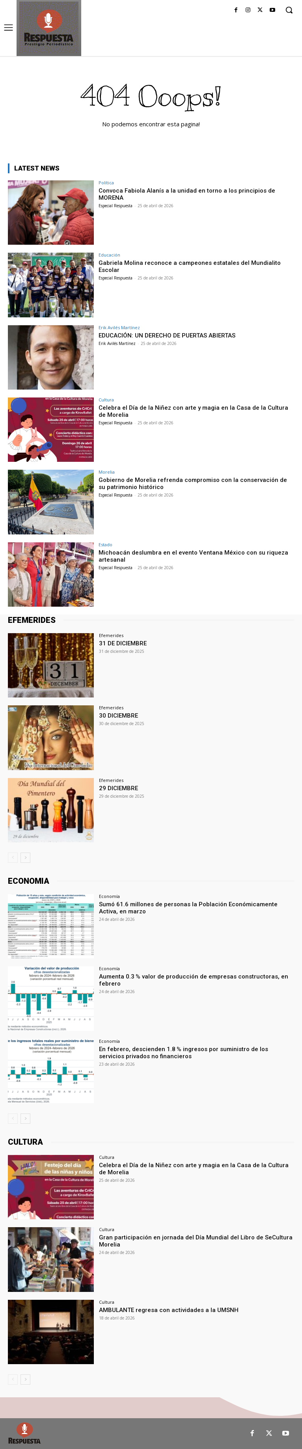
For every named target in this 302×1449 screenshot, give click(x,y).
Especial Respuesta (115, 205)
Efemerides (111, 635)
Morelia (107, 472)
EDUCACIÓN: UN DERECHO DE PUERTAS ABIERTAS (167, 335)
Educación (109, 255)
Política (106, 182)
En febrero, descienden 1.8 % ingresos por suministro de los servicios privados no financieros (183, 1053)
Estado (105, 544)
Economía (109, 896)
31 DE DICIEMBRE (123, 643)
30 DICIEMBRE (118, 715)
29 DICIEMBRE (118, 788)
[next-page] (25, 858)
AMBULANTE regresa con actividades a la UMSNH (169, 1310)
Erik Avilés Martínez (119, 327)
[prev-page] (13, 858)
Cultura (106, 399)
